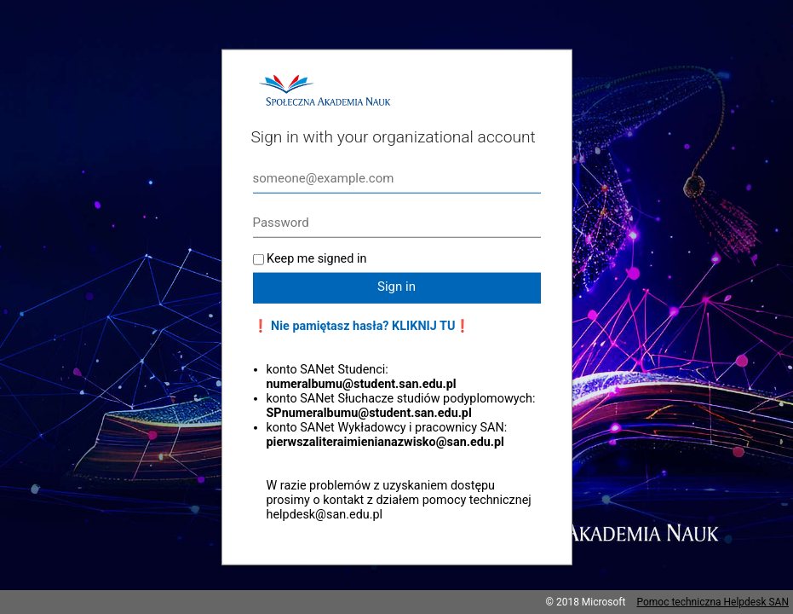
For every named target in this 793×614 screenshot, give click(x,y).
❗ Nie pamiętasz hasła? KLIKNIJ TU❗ (362, 326)
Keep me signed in (316, 259)
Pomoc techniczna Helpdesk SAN (712, 602)
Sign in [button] (396, 286)
